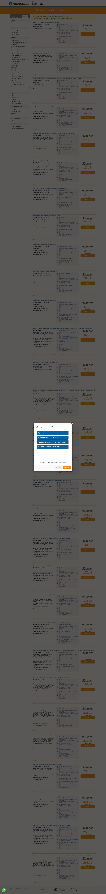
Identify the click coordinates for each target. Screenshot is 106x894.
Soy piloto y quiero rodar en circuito (47, 433)
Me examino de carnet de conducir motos (49, 446)
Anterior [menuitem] (58, 467)
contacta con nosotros (62, 462)
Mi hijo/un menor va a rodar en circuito (48, 437)
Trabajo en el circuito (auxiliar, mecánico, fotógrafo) (51, 442)
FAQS (54, 462)
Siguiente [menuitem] (66, 467)
